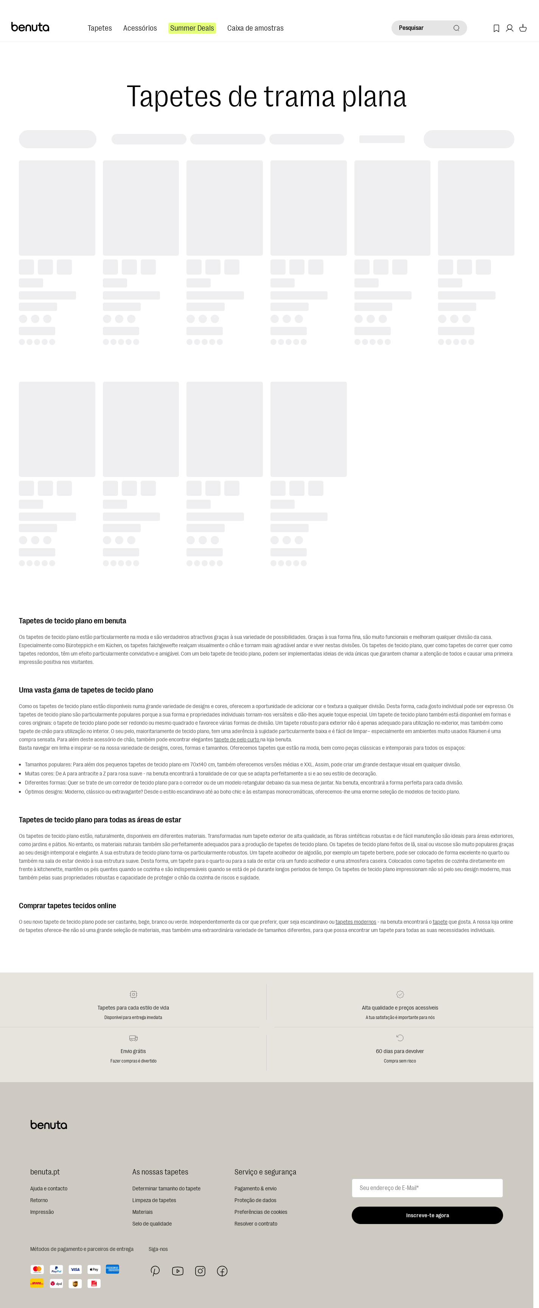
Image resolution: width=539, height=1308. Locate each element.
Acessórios (140, 28)
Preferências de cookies (261, 1212)
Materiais (142, 1212)
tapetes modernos (356, 922)
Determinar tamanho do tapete (166, 1188)
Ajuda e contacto (48, 1188)
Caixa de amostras (255, 28)
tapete (440, 922)
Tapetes (100, 28)
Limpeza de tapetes (154, 1200)
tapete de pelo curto (237, 739)
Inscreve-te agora (427, 1215)
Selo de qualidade (152, 1224)
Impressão (42, 1212)
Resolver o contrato (256, 1224)
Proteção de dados (255, 1200)
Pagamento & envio (255, 1188)
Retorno (39, 1200)
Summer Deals (192, 28)
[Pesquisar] (429, 28)
